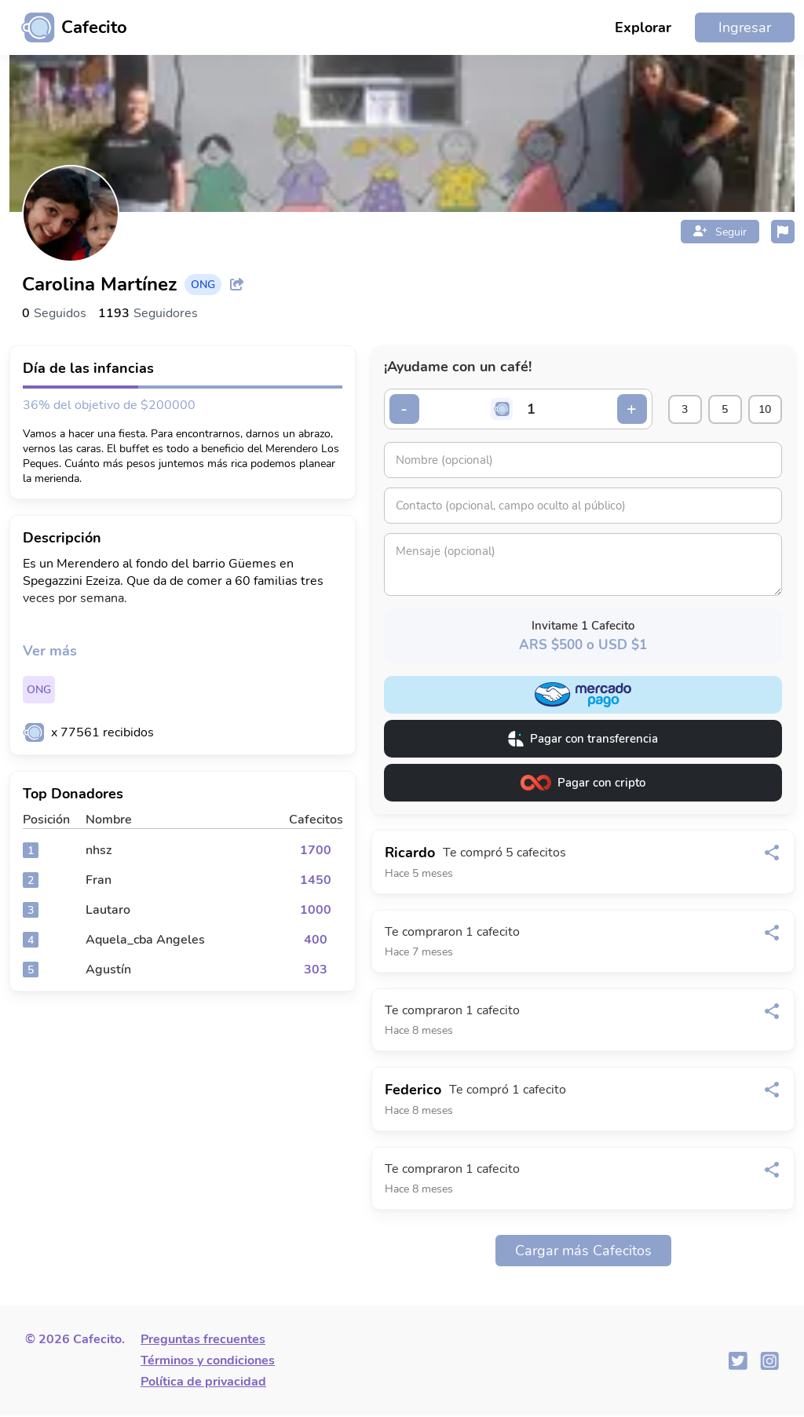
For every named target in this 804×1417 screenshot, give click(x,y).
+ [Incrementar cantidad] (615, 410)
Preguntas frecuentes (203, 1340)
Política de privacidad (203, 1383)
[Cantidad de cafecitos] (524, 409)
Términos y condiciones (208, 1362)
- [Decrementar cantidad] (405, 410)
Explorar (643, 27)
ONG (39, 689)
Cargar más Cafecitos (583, 1252)
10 (762, 410)
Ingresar (744, 27)
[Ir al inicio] (68, 27)
